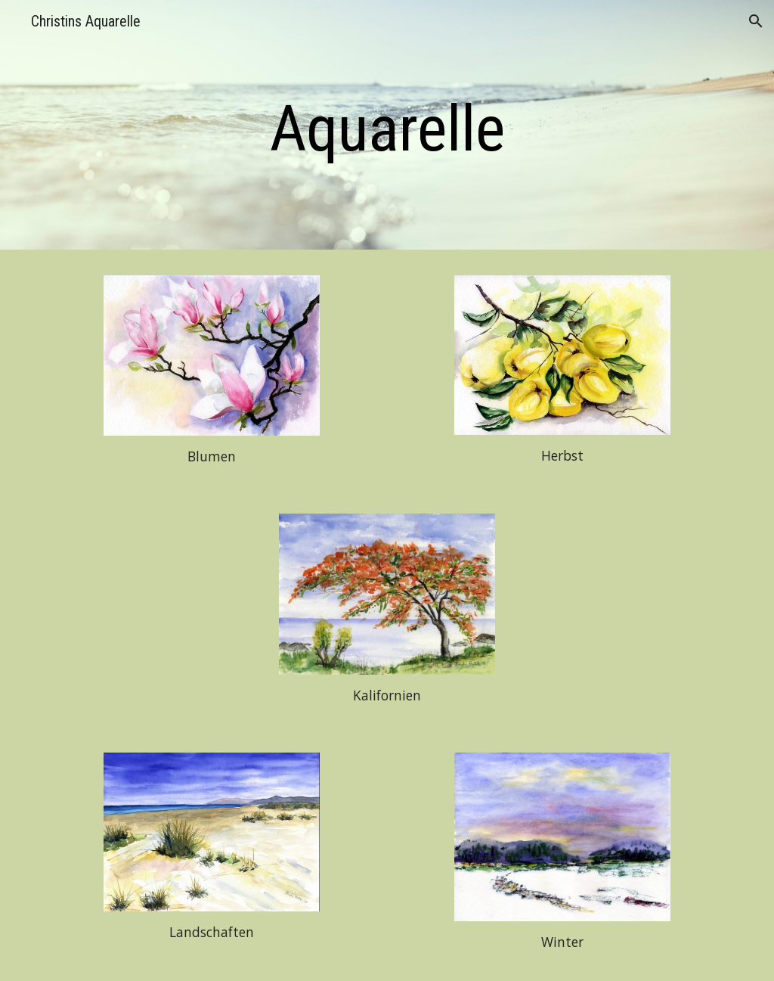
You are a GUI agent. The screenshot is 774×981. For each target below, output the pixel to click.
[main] (387, 129)
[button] (756, 21)
